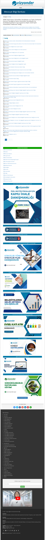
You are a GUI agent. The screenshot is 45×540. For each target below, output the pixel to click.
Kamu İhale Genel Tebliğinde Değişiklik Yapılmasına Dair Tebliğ (16, 93)
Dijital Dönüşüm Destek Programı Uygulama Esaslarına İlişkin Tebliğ (17, 81)
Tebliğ (9, 16)
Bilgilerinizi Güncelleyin (8, 475)
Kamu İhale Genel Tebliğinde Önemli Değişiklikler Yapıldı (15, 64)
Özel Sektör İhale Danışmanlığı (10, 446)
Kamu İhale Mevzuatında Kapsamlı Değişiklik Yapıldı (14, 61)
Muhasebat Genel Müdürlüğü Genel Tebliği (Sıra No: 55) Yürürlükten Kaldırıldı (19, 72)
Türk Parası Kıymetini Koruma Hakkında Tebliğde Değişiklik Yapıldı (17, 75)
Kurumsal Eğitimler (8, 454)
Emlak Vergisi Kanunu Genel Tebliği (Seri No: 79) (14, 105)
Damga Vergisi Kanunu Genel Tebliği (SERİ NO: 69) (14, 100)
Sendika (22, 35)
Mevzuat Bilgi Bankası (8, 467)
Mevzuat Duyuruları (8, 181)
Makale (6, 151)
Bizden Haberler (7, 472)
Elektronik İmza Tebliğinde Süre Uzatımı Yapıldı (13, 46)
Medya (5, 429)
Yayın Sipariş (6, 462)
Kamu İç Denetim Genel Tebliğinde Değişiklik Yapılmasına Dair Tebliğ (18, 123)
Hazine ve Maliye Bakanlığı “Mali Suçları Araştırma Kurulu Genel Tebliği (18, 69)
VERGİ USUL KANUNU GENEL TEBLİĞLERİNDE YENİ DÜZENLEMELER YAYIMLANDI (20, 40)
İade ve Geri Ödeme (8, 464)
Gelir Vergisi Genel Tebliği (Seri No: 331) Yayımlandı (14, 52)
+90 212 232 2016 (9, 525)
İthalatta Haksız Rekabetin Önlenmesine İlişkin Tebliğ (15, 67)
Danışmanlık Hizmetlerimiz (9, 445)
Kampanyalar (6, 459)
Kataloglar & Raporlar (8, 423)
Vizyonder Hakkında (8, 417)
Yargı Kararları (7, 155)
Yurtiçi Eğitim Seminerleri (9, 435)
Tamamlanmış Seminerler (9, 441)
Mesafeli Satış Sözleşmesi (9, 465)
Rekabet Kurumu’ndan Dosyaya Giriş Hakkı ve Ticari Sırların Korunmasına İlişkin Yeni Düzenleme (23, 43)
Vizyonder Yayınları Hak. (8, 461)
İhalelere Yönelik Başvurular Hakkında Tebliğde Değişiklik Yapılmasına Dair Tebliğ (20, 90)
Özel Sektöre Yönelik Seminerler (10, 438)
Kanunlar (6, 169)
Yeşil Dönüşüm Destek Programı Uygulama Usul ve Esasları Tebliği (17, 84)
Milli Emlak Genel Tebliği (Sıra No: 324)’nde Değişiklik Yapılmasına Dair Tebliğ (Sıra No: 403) (22, 117)
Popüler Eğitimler (7, 449)
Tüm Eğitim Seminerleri (8, 432)
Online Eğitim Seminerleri (9, 434)
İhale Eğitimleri (7, 455)
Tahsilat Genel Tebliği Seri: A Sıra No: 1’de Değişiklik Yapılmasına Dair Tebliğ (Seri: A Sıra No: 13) (23, 120)
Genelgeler (6, 167)
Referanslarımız (7, 420)
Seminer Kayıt (7, 440)
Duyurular (6, 470)
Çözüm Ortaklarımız (8, 425)
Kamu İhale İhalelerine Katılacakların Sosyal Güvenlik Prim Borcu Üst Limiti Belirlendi (21, 87)
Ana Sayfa (6, 414)
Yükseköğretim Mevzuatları (9, 177)
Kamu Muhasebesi (8, 157)
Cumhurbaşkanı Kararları (9, 161)
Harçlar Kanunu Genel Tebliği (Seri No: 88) (13, 108)
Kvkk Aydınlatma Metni (8, 428)
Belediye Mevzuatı (8, 165)
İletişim (5, 476)
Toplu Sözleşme (29, 35)
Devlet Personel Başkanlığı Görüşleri (11, 159)
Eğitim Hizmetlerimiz (8, 452)
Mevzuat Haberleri (8, 153)
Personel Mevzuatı (8, 149)
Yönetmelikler (7, 171)
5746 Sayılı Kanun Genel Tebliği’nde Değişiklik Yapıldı (15, 55)
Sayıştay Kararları (7, 179)
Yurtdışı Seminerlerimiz (8, 437)
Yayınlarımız (6, 458)
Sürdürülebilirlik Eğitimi (22, 397)
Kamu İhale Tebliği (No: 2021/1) (10, 134)
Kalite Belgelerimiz (7, 419)
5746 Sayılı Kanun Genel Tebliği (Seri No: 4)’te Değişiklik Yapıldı (16, 58)
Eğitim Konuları (7, 451)
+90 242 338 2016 (17, 525)
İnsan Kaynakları (7, 422)
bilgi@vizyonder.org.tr (10, 527)
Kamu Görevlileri (16, 35)
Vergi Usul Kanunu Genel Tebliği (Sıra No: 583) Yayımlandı (15, 49)
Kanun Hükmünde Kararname (10, 163)
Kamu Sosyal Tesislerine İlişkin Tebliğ (12, 78)
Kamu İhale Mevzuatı (8, 175)
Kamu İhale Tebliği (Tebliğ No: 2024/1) (12, 103)
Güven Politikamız (7, 426)
